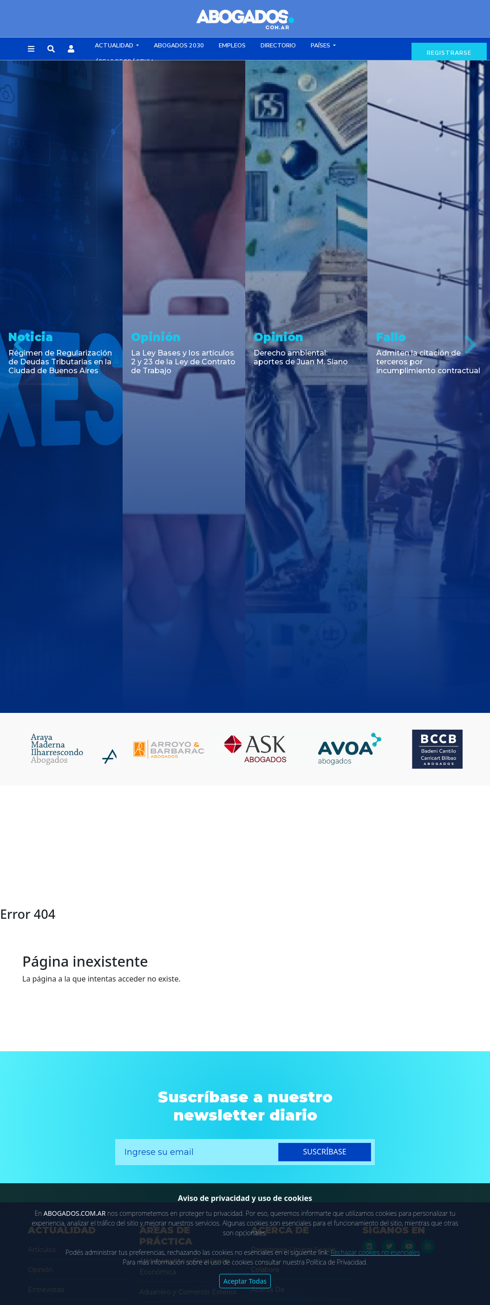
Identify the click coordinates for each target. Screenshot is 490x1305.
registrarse (449, 53)
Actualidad (115, 45)
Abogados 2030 (179, 45)
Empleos (232, 45)
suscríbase (324, 1152)
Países (321, 45)
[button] (31, 49)
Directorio (278, 45)
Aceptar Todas (245, 1281)
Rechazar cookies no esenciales (375, 1252)
